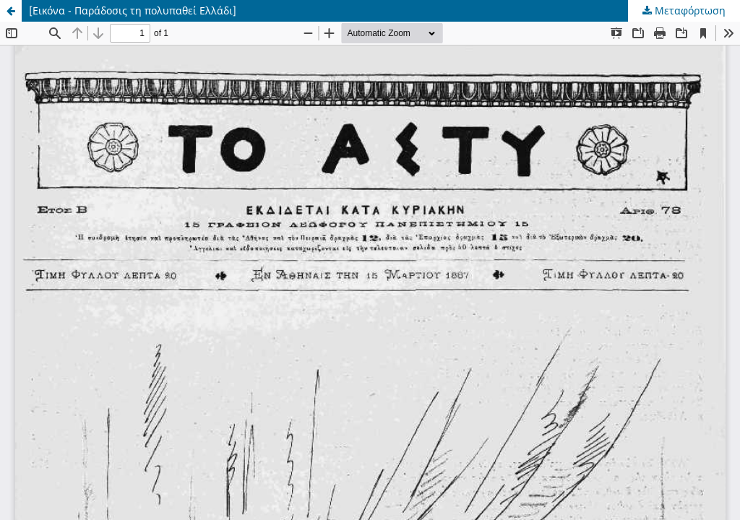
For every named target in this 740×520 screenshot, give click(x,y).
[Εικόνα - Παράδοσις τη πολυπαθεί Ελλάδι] (132, 10)
